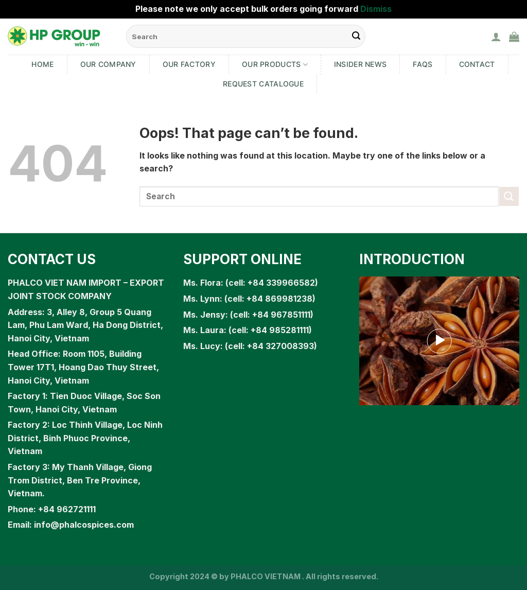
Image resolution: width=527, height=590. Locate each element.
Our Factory (189, 64)
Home (42, 64)
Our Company (108, 64)
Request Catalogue (263, 83)
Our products (275, 65)
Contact (477, 64)
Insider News (360, 64)
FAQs (422, 64)
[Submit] (509, 196)
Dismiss (376, 9)
